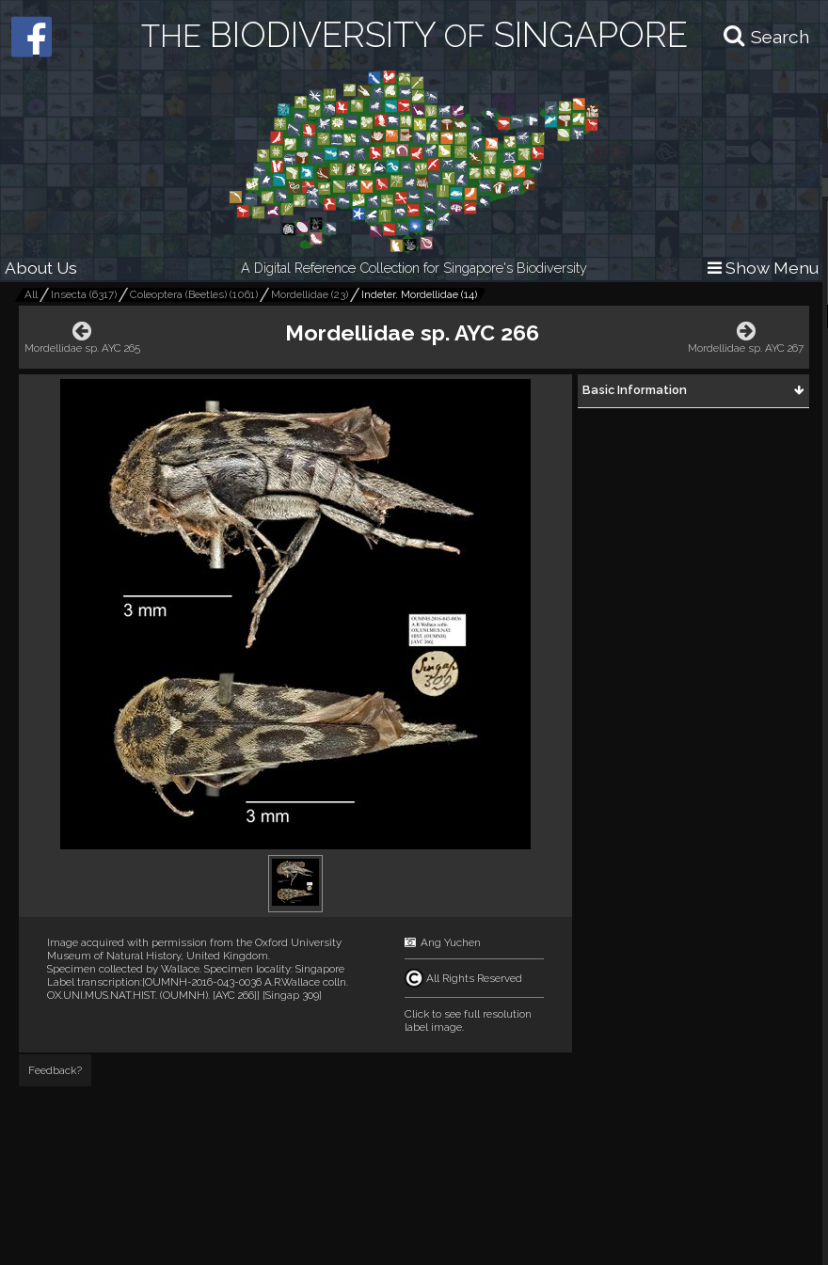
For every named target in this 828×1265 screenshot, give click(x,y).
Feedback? (55, 1070)
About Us (41, 267)
